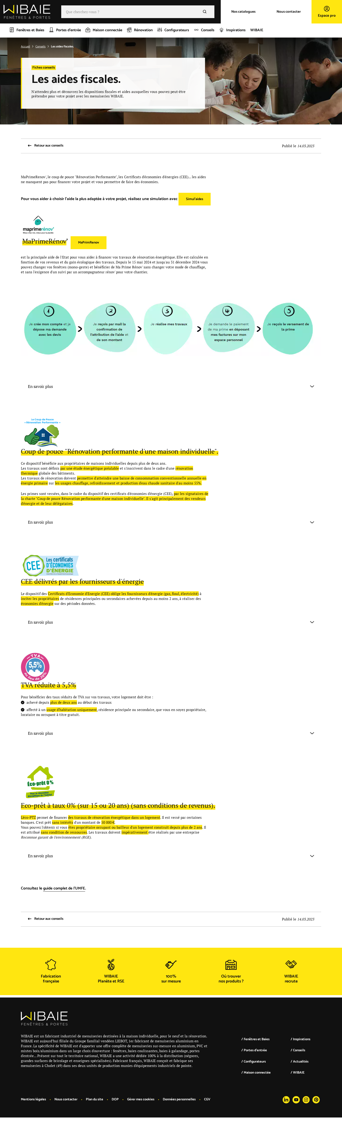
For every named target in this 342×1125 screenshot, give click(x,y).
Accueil (25, 46)
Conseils (40, 46)
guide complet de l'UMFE (65, 889)
